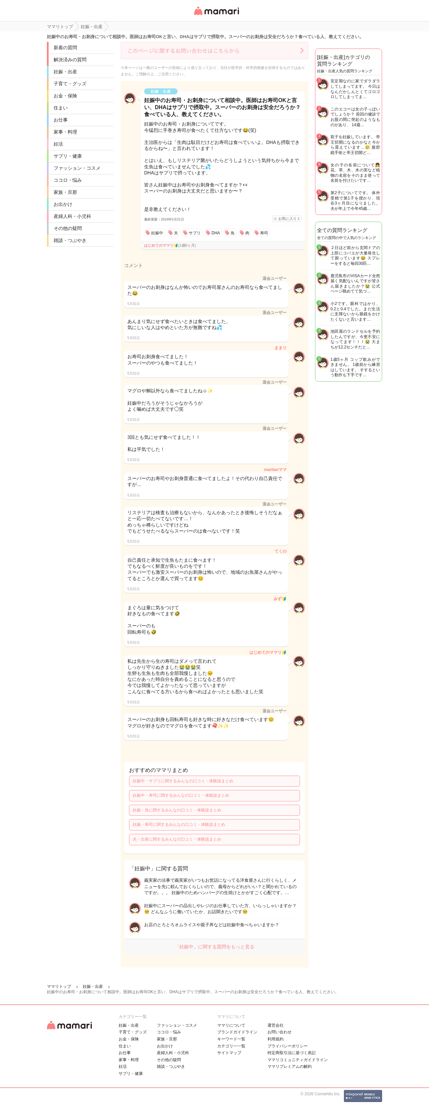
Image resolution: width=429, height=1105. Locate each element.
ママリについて (231, 1025)
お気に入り (289, 219)
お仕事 (61, 120)
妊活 (58, 144)
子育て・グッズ (70, 83)
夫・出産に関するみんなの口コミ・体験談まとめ (177, 839)
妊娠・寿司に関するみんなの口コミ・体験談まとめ (179, 824)
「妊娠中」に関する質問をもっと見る (214, 946)
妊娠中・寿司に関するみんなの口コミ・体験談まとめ (181, 795)
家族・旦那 (65, 192)
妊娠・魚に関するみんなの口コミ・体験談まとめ (177, 810)
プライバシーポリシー (287, 1046)
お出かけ (63, 204)
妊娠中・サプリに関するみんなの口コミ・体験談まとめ (183, 781)
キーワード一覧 (231, 1039)
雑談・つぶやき (70, 240)
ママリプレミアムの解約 (289, 1066)
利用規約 (275, 1039)
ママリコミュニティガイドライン (297, 1059)
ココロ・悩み (68, 180)
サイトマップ (229, 1052)
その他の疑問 (68, 228)
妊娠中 (157, 233)
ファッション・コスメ (77, 168)
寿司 (264, 233)
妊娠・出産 (65, 71)
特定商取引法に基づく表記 (291, 1052)
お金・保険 (65, 95)
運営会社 (275, 1025)
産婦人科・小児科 (72, 216)
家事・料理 (65, 132)
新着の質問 (65, 47)
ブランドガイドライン (237, 1032)
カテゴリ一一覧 (231, 1046)
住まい (61, 107)
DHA (215, 233)
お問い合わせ (279, 1032)
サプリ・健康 (68, 156)
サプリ (195, 233)
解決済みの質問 (70, 59)
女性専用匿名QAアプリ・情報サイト (216, 15)
